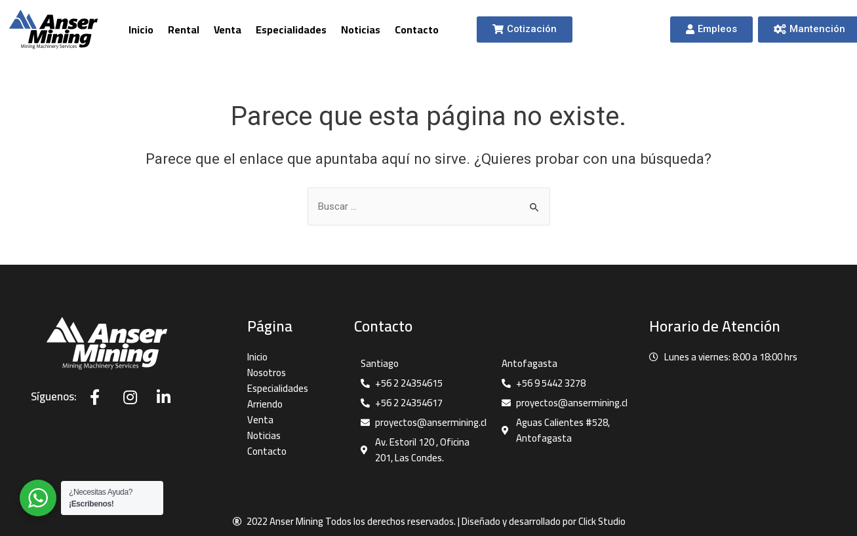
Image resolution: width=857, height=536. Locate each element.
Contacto (417, 29)
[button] (524, 29)
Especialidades (291, 29)
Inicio (141, 29)
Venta (227, 29)
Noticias (360, 29)
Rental (183, 29)
